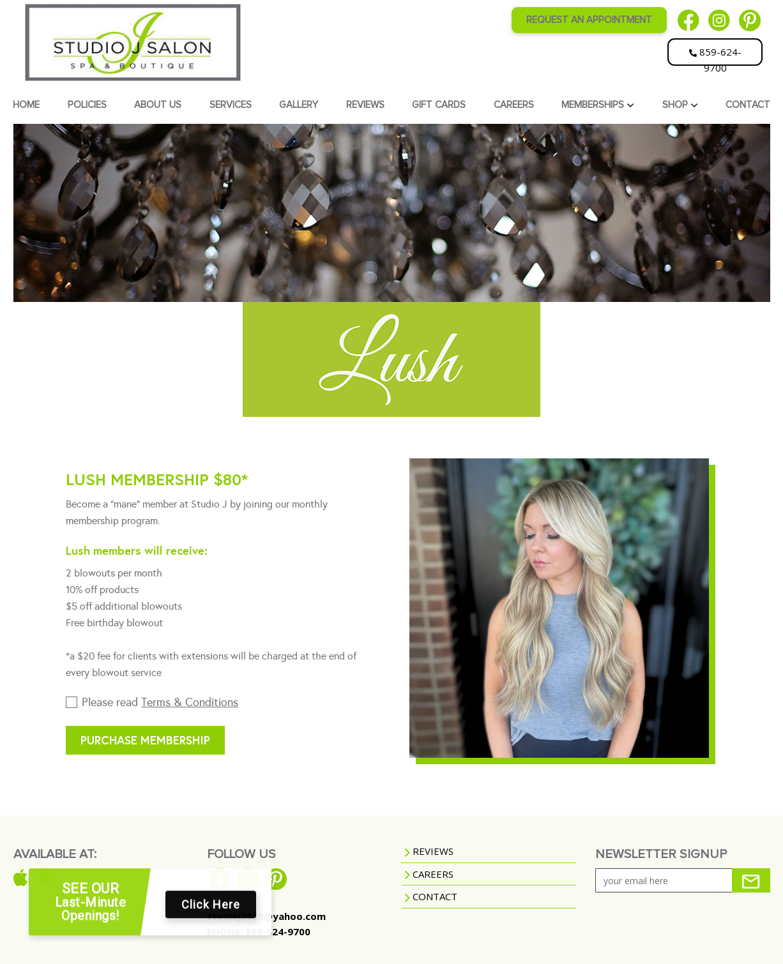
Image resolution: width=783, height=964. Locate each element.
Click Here (210, 910)
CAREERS (514, 104)
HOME (26, 104)
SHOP (676, 104)
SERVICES (230, 104)
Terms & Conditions (189, 702)
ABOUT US (157, 104)
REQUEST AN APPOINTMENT (589, 20)
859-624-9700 (715, 55)
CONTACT (748, 104)
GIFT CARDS (439, 104)
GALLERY (298, 104)
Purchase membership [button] (145, 740)
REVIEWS (365, 104)
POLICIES (87, 104)
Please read (160, 702)
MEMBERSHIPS (594, 104)
